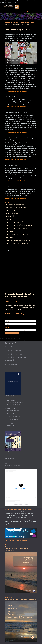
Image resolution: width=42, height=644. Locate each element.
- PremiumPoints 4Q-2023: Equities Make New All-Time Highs (18, 225)
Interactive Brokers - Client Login (14, 412)
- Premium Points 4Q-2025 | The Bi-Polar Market (15, 207)
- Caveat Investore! (9, 237)
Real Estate (21, 11)
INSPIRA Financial (11, 413)
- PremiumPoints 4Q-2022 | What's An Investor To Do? (16, 234)
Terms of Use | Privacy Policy (11, 369)
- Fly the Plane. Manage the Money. (13, 213)
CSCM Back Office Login (12, 426)
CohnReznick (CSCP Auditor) (13, 419)
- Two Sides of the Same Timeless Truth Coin (14, 204)
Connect (31, 11)
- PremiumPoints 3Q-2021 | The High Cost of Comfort (16, 243)
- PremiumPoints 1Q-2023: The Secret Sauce (14, 230)
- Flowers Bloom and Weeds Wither (12, 233)
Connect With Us (11, 343)
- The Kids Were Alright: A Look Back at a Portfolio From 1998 (18, 206)
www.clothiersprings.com (11, 363)
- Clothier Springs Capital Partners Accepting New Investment (18, 221)
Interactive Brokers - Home (13, 410)
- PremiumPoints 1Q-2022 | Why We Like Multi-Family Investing (18, 239)
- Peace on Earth (8, 219)
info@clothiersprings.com (11, 364)
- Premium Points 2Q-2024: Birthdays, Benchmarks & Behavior (18, 224)
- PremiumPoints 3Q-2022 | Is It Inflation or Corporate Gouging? (18, 236)
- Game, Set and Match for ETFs (12, 245)
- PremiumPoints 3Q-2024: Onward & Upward (15, 222)
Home (2, 11)
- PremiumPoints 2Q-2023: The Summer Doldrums (16, 228)
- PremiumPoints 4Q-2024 (10, 218)
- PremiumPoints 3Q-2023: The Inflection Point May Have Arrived (19, 227)
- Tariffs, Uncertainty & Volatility (12, 215)
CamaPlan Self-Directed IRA (13, 416)
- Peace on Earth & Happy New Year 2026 (14, 209)
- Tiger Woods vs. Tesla (10, 216)
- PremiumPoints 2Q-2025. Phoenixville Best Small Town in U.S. (19, 212)
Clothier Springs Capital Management (15, 402)
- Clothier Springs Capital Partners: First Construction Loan (17, 240)
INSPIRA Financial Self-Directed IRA (15, 418)
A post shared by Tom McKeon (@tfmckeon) (21, 504)
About (7, 11)
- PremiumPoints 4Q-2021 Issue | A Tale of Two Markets (17, 242)
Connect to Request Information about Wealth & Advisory (19, 295)
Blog (26, 11)
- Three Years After (9, 231)
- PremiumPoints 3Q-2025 (10, 210)
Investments (13, 11)
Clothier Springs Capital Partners (14, 404)
